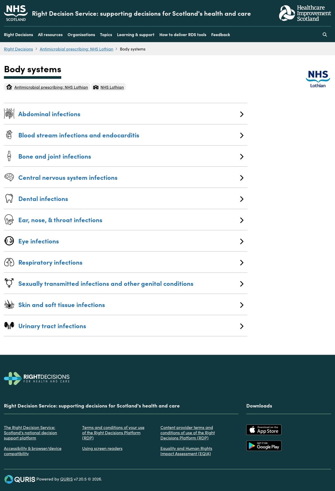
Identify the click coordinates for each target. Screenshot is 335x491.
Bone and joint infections (130, 156)
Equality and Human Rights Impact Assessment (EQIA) (186, 450)
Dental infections (130, 198)
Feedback (220, 34)
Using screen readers (102, 448)
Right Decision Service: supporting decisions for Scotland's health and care (141, 13)
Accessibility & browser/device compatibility (33, 450)
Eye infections (130, 240)
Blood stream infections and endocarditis (130, 134)
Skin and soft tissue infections (130, 304)
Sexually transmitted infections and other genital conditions (130, 283)
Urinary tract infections (130, 325)
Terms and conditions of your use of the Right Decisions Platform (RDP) (113, 432)
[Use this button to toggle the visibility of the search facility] (325, 34)
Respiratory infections (130, 262)
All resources (50, 34)
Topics (106, 34)
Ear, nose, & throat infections (130, 219)
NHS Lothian (108, 87)
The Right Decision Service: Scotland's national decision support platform (30, 432)
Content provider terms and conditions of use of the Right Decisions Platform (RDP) (187, 432)
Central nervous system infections (130, 177)
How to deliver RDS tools (182, 34)
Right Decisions (18, 34)
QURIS (66, 479)
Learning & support (135, 34)
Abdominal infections (130, 113)
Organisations (81, 34)
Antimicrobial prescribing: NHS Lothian (76, 49)
